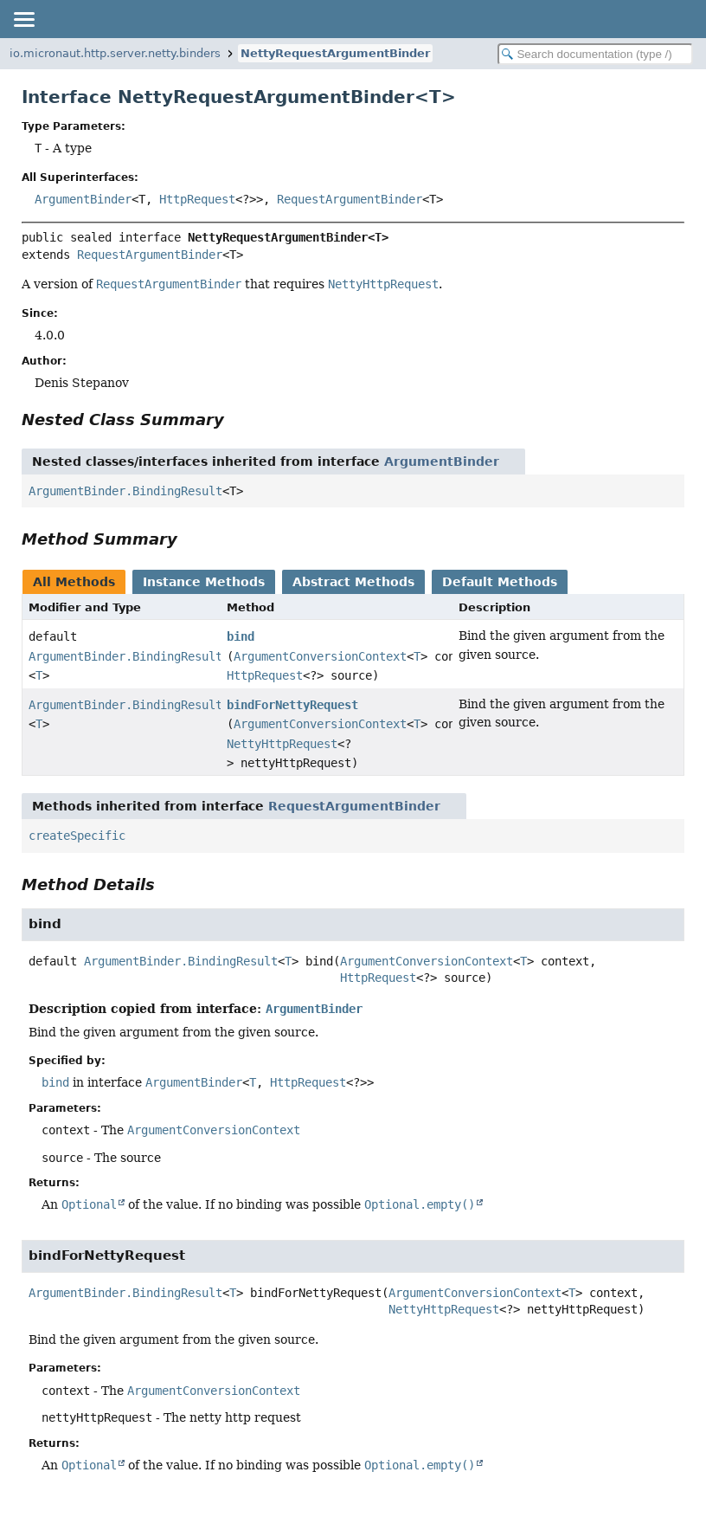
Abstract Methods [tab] (353, 582)
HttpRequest (197, 199)
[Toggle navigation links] (23, 19)
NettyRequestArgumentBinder (335, 53)
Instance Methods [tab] (204, 582)
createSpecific (77, 835)
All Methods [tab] (74, 582)
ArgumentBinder (83, 199)
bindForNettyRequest (292, 705)
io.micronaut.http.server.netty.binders (115, 53)
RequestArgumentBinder (349, 199)
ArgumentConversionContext (320, 656)
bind (240, 636)
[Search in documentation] (595, 54)
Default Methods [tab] (499, 582)
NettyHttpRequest (282, 744)
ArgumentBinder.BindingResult (125, 491)
